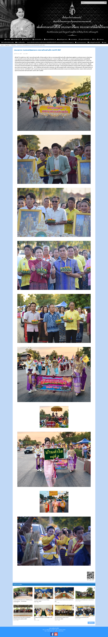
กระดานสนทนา (73, 39)
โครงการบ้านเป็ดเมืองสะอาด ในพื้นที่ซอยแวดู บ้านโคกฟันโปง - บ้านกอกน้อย (22, 600)
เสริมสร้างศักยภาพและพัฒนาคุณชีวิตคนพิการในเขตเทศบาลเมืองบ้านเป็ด (22, 618)
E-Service (100, 39)
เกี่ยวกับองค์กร (37, 39)
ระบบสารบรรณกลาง (80, 42)
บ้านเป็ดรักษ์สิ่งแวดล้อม (8, 42)
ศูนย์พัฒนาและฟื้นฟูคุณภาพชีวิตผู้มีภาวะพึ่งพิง (43, 618)
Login (104, 42)
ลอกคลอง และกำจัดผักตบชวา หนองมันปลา (84, 600)
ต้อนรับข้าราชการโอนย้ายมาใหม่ (82, 617)
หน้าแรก (7, 39)
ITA (94, 39)
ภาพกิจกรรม (13, 45)
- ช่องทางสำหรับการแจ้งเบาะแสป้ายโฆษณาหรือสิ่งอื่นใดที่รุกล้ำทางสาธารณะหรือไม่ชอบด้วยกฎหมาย (50, 42)
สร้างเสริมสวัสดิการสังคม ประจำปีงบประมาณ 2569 (61, 618)
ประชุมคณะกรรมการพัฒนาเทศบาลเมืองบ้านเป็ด (64, 600)
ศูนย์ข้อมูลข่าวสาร (62, 39)
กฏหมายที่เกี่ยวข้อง (84, 39)
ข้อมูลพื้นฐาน (26, 39)
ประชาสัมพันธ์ (15, 39)
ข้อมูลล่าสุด (7, 45)
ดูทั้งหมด (91, 623)
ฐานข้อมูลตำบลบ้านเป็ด (94, 42)
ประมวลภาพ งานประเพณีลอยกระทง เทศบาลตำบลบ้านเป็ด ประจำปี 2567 (31, 45)
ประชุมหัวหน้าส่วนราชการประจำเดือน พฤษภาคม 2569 (41, 600)
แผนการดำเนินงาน (49, 39)
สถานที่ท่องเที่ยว (20, 42)
